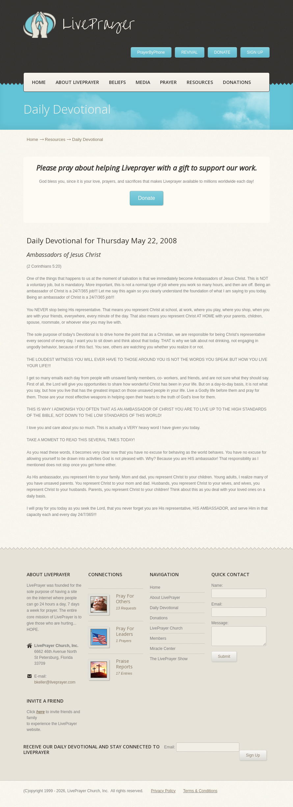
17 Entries (124, 673)
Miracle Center (162, 648)
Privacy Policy (163, 791)
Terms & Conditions (200, 791)
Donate (146, 198)
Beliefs (117, 82)
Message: (219, 623)
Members (158, 638)
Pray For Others (125, 599)
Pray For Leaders (125, 631)
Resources (200, 82)
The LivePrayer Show (169, 659)
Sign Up (253, 755)
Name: (217, 585)
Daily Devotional (164, 607)
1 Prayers (123, 641)
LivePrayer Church (166, 628)
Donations (237, 82)
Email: (216, 604)
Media (143, 82)
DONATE (222, 52)
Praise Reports (124, 664)
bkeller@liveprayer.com (54, 682)
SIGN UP (255, 52)
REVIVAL (189, 52)
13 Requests (126, 608)
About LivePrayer (77, 82)
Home (39, 82)
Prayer (168, 82)
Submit (224, 656)
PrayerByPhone (151, 52)
